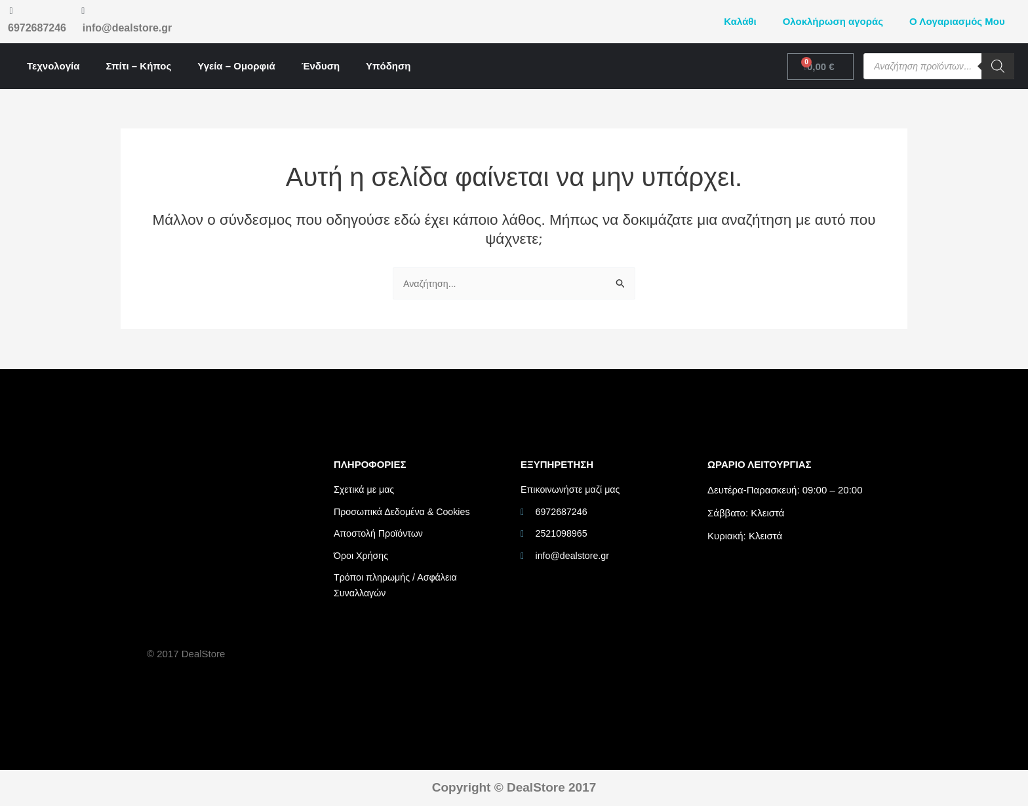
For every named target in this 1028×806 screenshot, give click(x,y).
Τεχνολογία (53, 65)
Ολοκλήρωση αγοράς (833, 21)
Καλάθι (740, 21)
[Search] (997, 66)
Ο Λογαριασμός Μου (957, 21)
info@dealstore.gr (127, 27)
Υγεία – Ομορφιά (236, 65)
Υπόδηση (388, 65)
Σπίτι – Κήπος (138, 65)
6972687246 (37, 27)
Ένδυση (321, 65)
